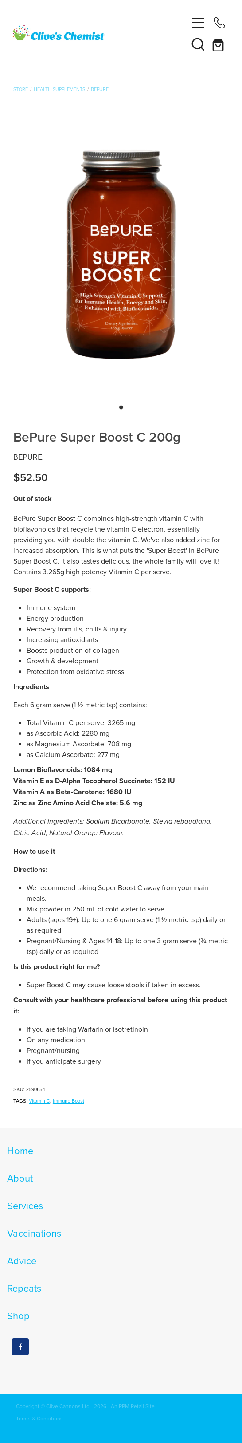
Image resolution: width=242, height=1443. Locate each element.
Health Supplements (59, 89)
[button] (198, 44)
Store (20, 89)
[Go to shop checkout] (219, 44)
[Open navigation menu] (198, 22)
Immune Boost (68, 1101)
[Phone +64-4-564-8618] (219, 22)
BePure (100, 89)
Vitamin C (39, 1101)
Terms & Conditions (39, 1418)
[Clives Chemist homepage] (99, 33)
